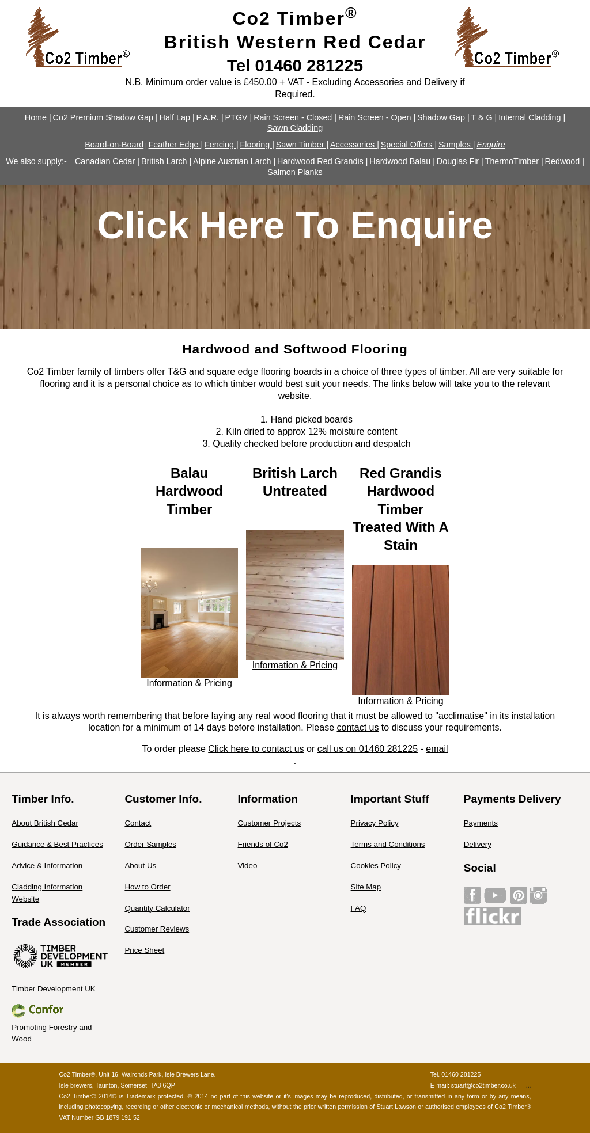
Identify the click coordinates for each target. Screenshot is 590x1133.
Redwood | (564, 161)
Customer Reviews (156, 929)
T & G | (484, 117)
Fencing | (222, 144)
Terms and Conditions (388, 844)
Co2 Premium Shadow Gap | (105, 117)
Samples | (456, 144)
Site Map (366, 887)
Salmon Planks (295, 172)
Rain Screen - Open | (376, 117)
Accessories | (354, 144)
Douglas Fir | (460, 161)
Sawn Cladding (295, 127)
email (437, 749)
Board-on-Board (114, 144)
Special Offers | (409, 144)
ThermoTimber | (514, 161)
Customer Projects (269, 823)
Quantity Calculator (157, 908)
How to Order (147, 887)
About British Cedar (45, 823)
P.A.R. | (209, 117)
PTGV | (238, 117)
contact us (357, 727)
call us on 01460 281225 (367, 749)
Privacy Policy (375, 823)
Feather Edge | (176, 144)
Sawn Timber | (302, 144)
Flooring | (257, 144)
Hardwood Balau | (402, 161)
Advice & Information (47, 865)
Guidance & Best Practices (57, 844)
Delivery (477, 844)
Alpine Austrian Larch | (234, 161)
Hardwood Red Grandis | (322, 161)
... (528, 1085)
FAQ (358, 908)
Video (247, 865)
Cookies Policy (376, 865)
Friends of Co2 (262, 844)
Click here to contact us (256, 749)
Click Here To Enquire (295, 225)
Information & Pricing (189, 683)
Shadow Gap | (443, 117)
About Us (140, 865)
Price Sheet (144, 950)
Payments (481, 823)
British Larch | (166, 161)
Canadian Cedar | (107, 161)
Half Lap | (177, 117)
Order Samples (150, 844)
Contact (137, 823)
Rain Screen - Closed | (295, 117)
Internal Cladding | (531, 117)
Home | (38, 117)
